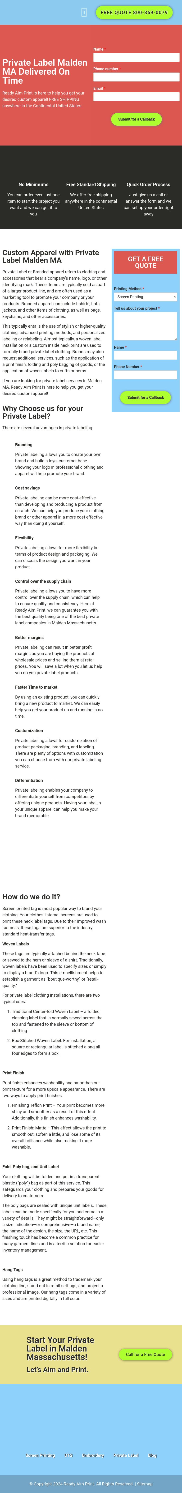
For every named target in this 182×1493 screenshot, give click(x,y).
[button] (84, 12)
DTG (68, 1455)
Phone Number (128, 367)
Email (99, 88)
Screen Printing (40, 1455)
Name (99, 49)
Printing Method (129, 289)
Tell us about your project (137, 308)
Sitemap (145, 1483)
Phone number (107, 69)
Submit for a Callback (136, 119)
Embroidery (93, 1455)
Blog (152, 1455)
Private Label (126, 1455)
